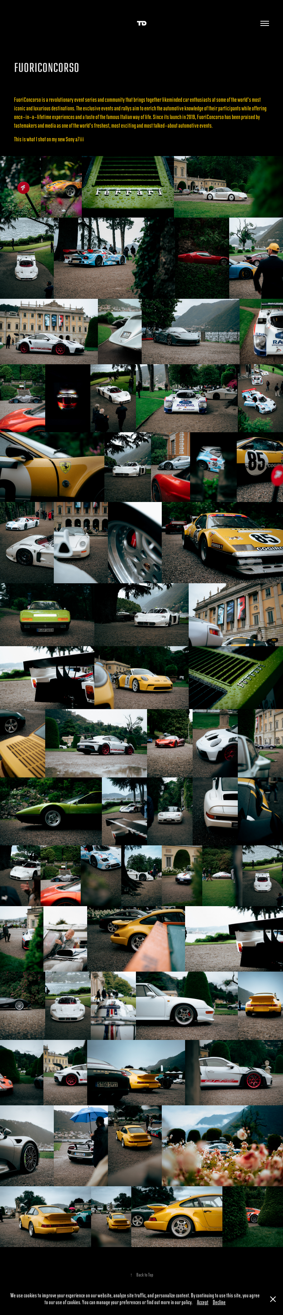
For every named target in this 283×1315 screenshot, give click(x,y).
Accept (202, 1302)
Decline (219, 1302)
